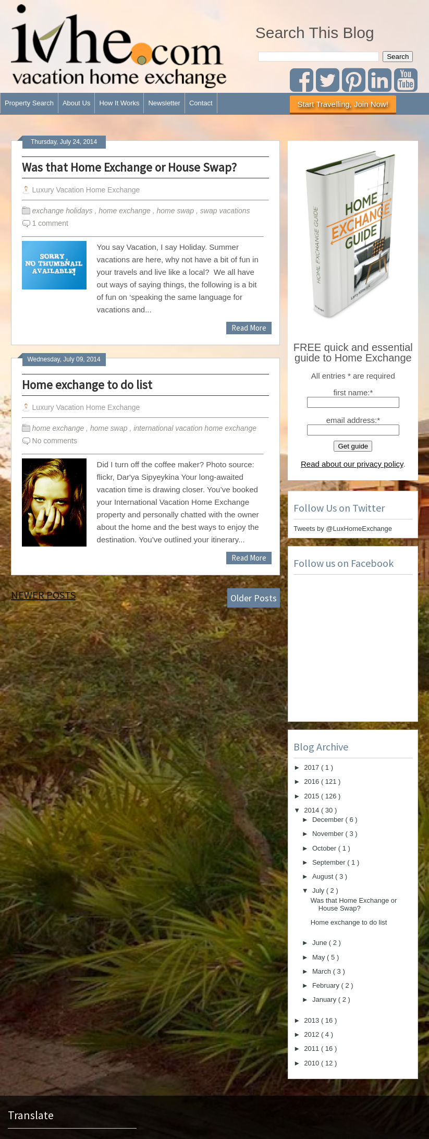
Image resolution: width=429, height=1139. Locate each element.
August (323, 876)
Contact (201, 103)
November (329, 834)
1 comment (50, 223)
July (319, 890)
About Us (76, 103)
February (326, 985)
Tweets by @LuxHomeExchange (342, 528)
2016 (312, 781)
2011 (312, 1048)
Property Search (29, 103)
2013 (312, 1020)
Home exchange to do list (87, 384)
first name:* (353, 392)
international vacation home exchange (196, 428)
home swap (176, 211)
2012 (312, 1034)
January (325, 999)
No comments (54, 441)
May (319, 957)
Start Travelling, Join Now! (343, 104)
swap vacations (226, 211)
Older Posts (253, 598)
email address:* (353, 420)
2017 (312, 767)
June (320, 943)
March (322, 971)
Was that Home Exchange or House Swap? (129, 167)
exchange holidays (63, 211)
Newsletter (164, 103)
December (329, 819)
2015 (312, 796)
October (325, 848)
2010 (312, 1063)
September (329, 862)
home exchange (126, 211)
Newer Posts (43, 594)
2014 (312, 810)
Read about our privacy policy (352, 463)
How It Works (119, 103)
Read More (248, 328)
